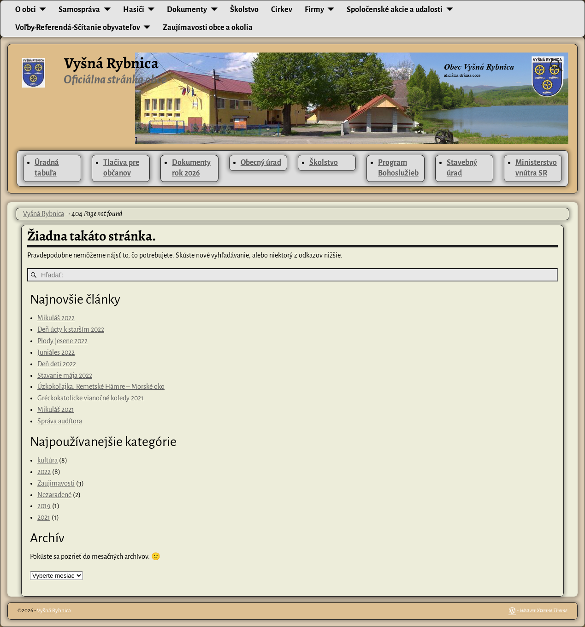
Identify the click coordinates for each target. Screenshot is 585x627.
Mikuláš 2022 (56, 318)
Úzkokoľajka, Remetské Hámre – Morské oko (101, 386)
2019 (44, 506)
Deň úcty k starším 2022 (70, 329)
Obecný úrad (261, 162)
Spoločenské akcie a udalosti (395, 10)
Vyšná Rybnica (111, 63)
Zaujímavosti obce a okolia (208, 27)
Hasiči (133, 10)
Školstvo (244, 10)
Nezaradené (54, 494)
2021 (43, 517)
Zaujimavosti (56, 483)
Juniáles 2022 (56, 352)
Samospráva (79, 10)
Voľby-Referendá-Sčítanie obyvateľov (77, 27)
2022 (44, 471)
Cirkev (281, 10)
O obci (25, 10)
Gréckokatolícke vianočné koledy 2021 (90, 398)
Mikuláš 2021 (55, 409)
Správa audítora (59, 421)
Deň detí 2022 (56, 364)
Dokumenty (187, 10)
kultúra (47, 460)
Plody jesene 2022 (62, 341)
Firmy (314, 10)
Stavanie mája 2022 (64, 375)
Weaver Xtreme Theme (543, 611)
